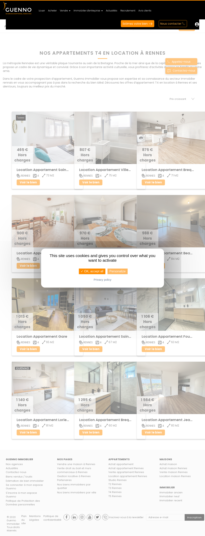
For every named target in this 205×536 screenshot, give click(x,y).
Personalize (117, 271)
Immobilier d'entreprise (88, 10)
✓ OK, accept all (92, 271)
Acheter (52, 10)
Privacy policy (103, 279)
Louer (42, 10)
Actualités (111, 10)
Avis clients (144, 10)
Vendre (65, 10)
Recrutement (127, 10)
